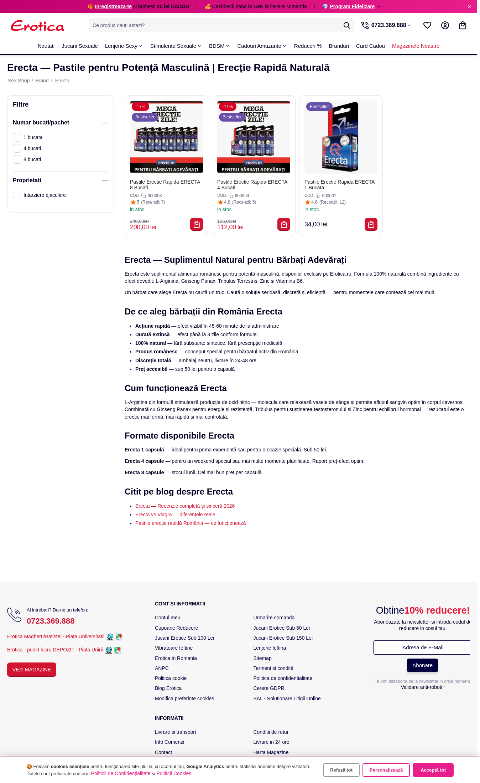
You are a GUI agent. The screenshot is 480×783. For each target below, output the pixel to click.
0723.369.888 (51, 620)
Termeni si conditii (273, 668)
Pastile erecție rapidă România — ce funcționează (190, 523)
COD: (135, 195)
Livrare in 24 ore (271, 742)
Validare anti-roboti (421, 687)
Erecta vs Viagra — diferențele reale (175, 514)
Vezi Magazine (31, 669)
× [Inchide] (469, 6)
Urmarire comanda (273, 617)
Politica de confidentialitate (282, 678)
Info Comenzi (169, 742)
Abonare (422, 665)
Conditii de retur (270, 732)
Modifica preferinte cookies (184, 698)
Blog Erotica (168, 688)
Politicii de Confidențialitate (120, 773)
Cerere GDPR (268, 688)
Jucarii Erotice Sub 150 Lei (283, 638)
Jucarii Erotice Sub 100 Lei (184, 638)
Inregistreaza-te (113, 6)
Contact (163, 752)
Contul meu (168, 617)
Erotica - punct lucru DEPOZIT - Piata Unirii (55, 649)
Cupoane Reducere (176, 628)
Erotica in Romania (176, 658)
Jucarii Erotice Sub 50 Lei (281, 628)
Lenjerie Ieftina (269, 648)
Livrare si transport (175, 732)
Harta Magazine (270, 752)
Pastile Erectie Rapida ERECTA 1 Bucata (339, 184)
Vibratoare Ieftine (174, 648)
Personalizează (386, 770)
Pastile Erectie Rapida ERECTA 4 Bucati (252, 184)
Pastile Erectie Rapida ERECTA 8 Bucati (165, 184)
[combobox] (220, 25)
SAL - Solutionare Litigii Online (286, 698)
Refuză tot (341, 770)
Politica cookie (171, 678)
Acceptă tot (433, 770)
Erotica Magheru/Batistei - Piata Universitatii (55, 636)
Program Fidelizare (352, 6)
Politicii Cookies (173, 773)
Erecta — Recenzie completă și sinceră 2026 (185, 506)
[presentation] (423, 707)
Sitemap (262, 658)
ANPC (162, 668)
